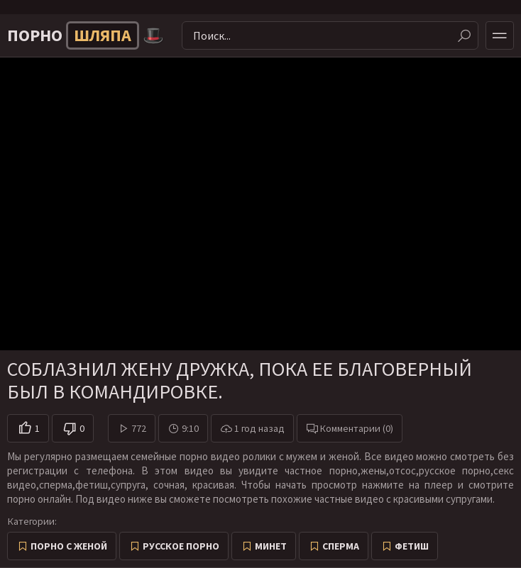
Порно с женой (69, 546)
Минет (271, 546)
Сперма (340, 546)
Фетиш (412, 546)
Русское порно (181, 546)
